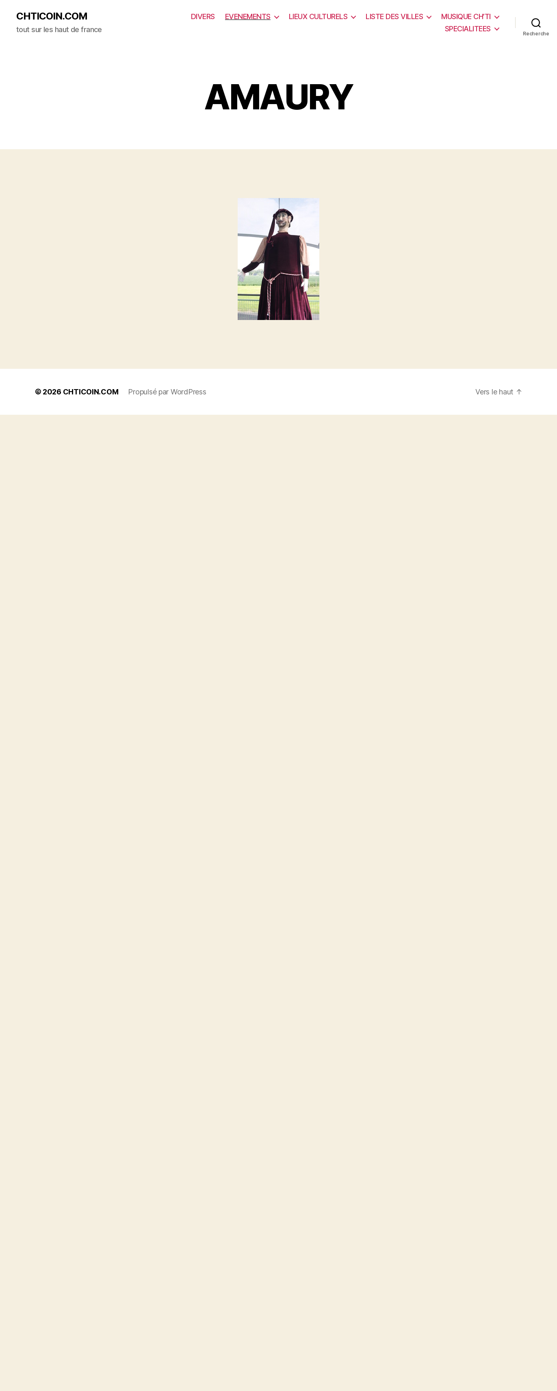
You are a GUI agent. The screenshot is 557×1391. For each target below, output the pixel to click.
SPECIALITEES (468, 28)
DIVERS (203, 16)
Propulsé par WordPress (167, 391)
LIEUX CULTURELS (318, 16)
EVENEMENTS (248, 16)
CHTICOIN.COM (51, 16)
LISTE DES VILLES (394, 16)
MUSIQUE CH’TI (466, 16)
